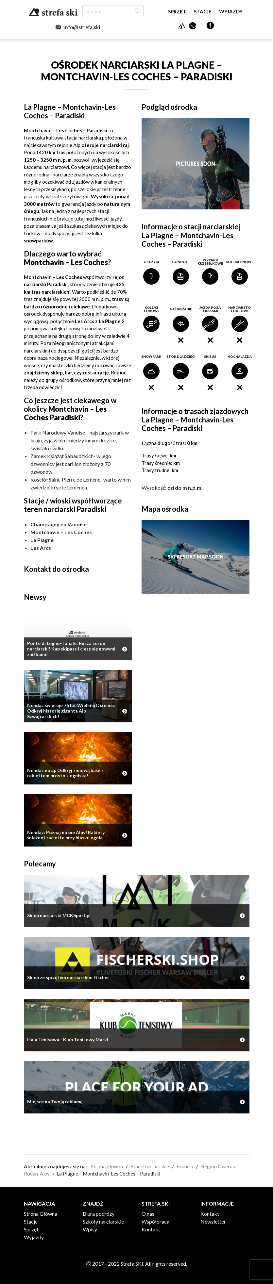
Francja (185, 1166)
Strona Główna (40, 1213)
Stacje (203, 11)
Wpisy (90, 1229)
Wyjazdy (231, 11)
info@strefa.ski (81, 27)
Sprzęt (177, 11)
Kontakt (151, 1229)
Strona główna (107, 1166)
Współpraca (155, 1221)
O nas (148, 1213)
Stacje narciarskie (150, 1166)
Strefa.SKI (52, 12)
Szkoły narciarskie (103, 1221)
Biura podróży (98, 1213)
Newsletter (213, 1221)
